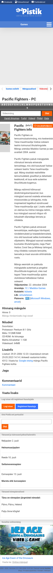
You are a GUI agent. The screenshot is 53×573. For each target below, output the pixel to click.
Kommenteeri (8, 385)
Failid (24, 118)
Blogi (20, 571)
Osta (46, 118)
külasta (28, 291)
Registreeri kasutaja (27, 406)
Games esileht (12, 89)
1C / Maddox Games (35, 288)
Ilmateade (6, 2)
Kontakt (40, 571)
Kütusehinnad (22, 2)
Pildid (40, 118)
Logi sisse (8, 406)
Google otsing (26, 360)
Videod (31, 118)
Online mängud (20, 562)
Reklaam (47, 571)
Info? (28, 125)
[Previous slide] (2, 88)
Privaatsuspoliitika (29, 571)
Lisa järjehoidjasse (43, 126)
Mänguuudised (29, 89)
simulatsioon (25, 295)
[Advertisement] (26, 56)
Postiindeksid (38, 2)
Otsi (47, 113)
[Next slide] (50, 88)
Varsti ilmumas (11, 118)
